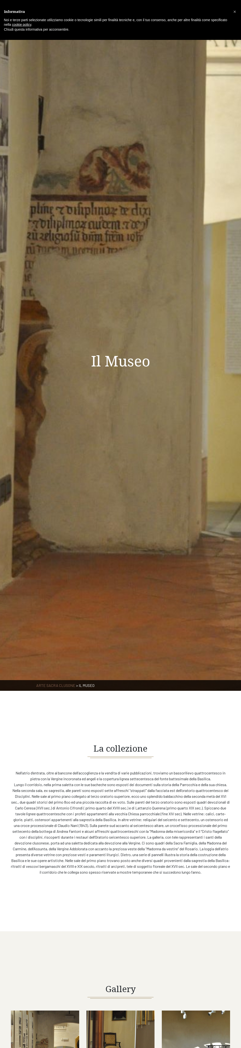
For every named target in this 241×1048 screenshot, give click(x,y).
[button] (235, 12)
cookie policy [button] (21, 25)
